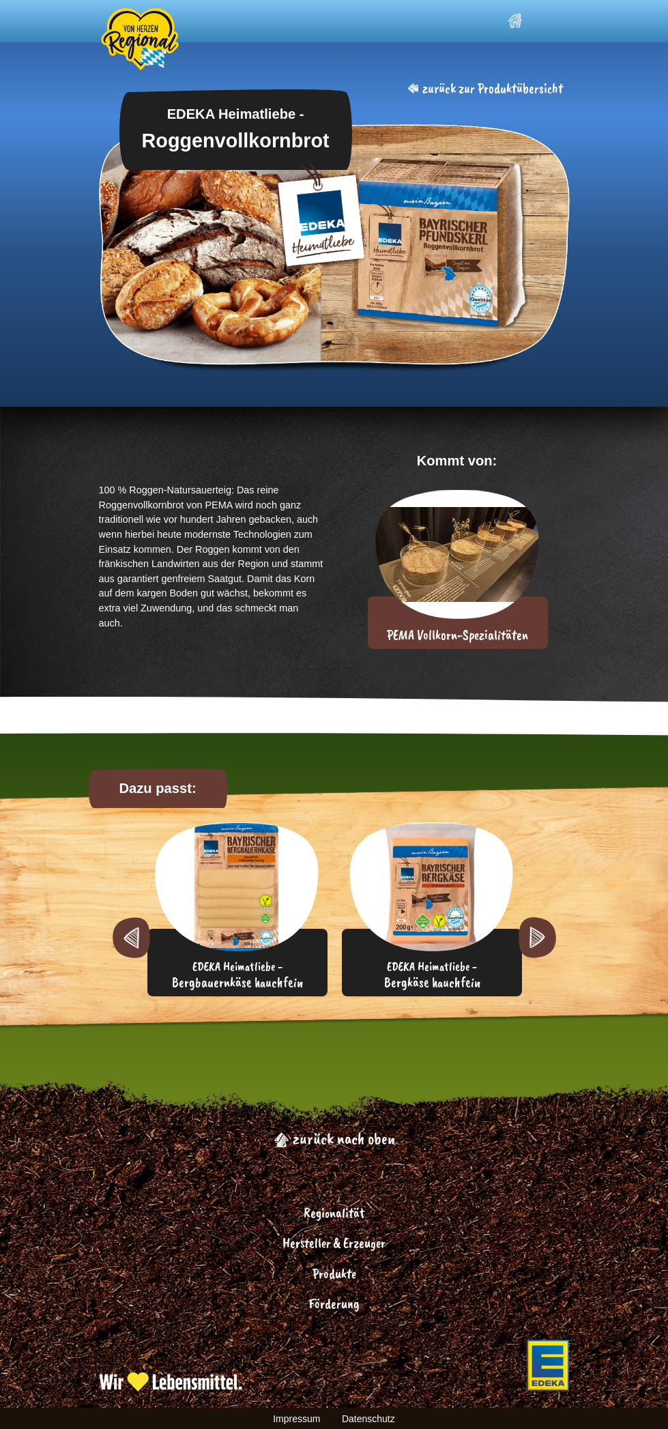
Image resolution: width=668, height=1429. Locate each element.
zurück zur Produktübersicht (485, 88)
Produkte (334, 1273)
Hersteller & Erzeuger (334, 1243)
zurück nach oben (334, 1138)
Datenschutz (368, 1418)
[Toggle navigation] (552, 21)
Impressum (296, 1418)
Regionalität (334, 1213)
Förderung (334, 1303)
